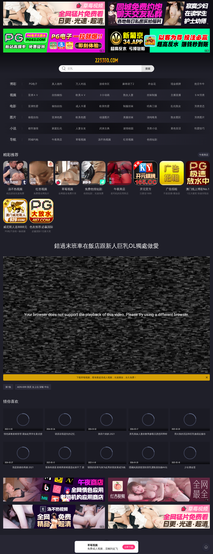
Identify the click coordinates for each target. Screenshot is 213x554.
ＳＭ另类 (199, 95)
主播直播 (176, 95)
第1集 (8, 386)
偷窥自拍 (33, 117)
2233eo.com (106, 60)
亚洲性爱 (33, 106)
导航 (13, 139)
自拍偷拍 (57, 95)
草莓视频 (81, 139)
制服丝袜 (128, 106)
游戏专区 (104, 84)
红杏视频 (128, 139)
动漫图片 (104, 117)
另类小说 (152, 128)
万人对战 (81, 84)
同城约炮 (33, 139)
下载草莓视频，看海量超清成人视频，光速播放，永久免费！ (142, 377)
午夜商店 (57, 139)
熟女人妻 (128, 95)
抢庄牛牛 (199, 84)
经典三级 (152, 106)
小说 (13, 128)
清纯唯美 (152, 117)
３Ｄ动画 (104, 95)
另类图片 (199, 117)
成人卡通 (81, 106)
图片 (13, 117)
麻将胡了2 (128, 84)
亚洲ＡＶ (33, 95)
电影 (13, 106)
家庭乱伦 (57, 128)
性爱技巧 (199, 128)
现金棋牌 (176, 84)
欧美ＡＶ (81, 95)
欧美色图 (81, 117)
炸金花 (152, 84)
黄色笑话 (176, 128)
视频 (13, 95)
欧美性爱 (104, 106)
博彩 (13, 84)
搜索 (147, 68)
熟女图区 (176, 117)
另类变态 (199, 106)
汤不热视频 (104, 139)
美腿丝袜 (128, 117)
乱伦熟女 (176, 106)
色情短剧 (152, 139)
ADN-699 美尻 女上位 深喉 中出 (33, 386)
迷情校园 (128, 128)
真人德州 (57, 84)
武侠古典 (104, 128)
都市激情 (33, 128)
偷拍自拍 (57, 106)
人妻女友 (81, 128)
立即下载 (128, 546)
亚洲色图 (57, 117)
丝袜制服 (152, 95)
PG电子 (33, 84)
